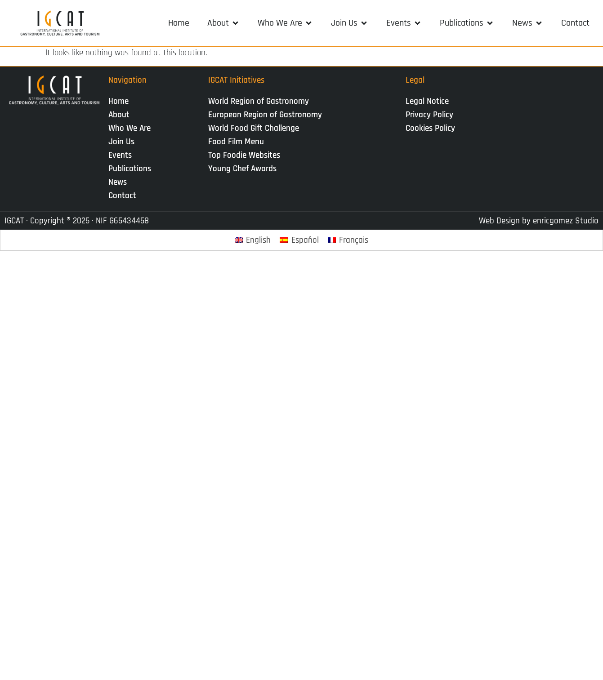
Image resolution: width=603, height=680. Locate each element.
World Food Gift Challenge (253, 128)
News (119, 182)
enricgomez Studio (566, 221)
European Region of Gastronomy (265, 114)
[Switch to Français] (348, 240)
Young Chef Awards (242, 168)
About (121, 114)
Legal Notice (427, 101)
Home (118, 101)
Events (122, 155)
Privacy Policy (429, 114)
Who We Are (131, 128)
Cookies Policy (430, 128)
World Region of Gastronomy (258, 101)
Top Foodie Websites (244, 155)
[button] (223, 23)
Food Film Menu (236, 141)
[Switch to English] (253, 240)
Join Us (123, 141)
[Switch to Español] (299, 240)
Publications (132, 168)
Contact (122, 195)
